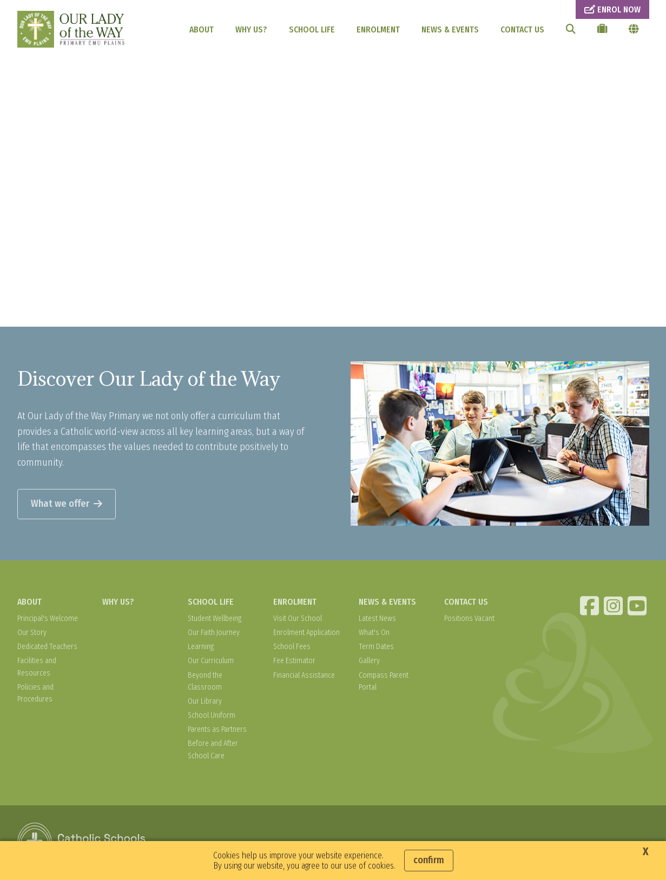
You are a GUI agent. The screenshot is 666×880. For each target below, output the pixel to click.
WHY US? (251, 29)
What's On (374, 632)
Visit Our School (297, 618)
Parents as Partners (217, 729)
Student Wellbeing (214, 618)
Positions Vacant (469, 618)
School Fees (292, 646)
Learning (201, 646)
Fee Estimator (294, 660)
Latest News (377, 618)
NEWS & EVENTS (450, 29)
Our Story (32, 632)
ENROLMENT (378, 29)
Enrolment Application (306, 632)
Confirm (428, 860)
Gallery (369, 660)
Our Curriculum (211, 660)
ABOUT (201, 29)
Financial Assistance (304, 675)
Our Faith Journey (214, 632)
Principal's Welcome (47, 618)
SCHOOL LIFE (312, 29)
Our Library (205, 701)
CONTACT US (522, 29)
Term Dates (376, 646)
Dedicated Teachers (47, 646)
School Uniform (211, 715)
